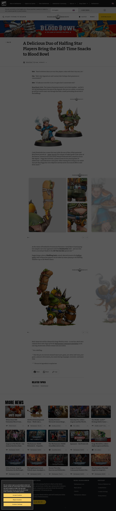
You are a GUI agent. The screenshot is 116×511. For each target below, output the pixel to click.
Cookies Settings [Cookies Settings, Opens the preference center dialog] (17, 504)
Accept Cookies (17, 495)
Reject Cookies (17, 499)
